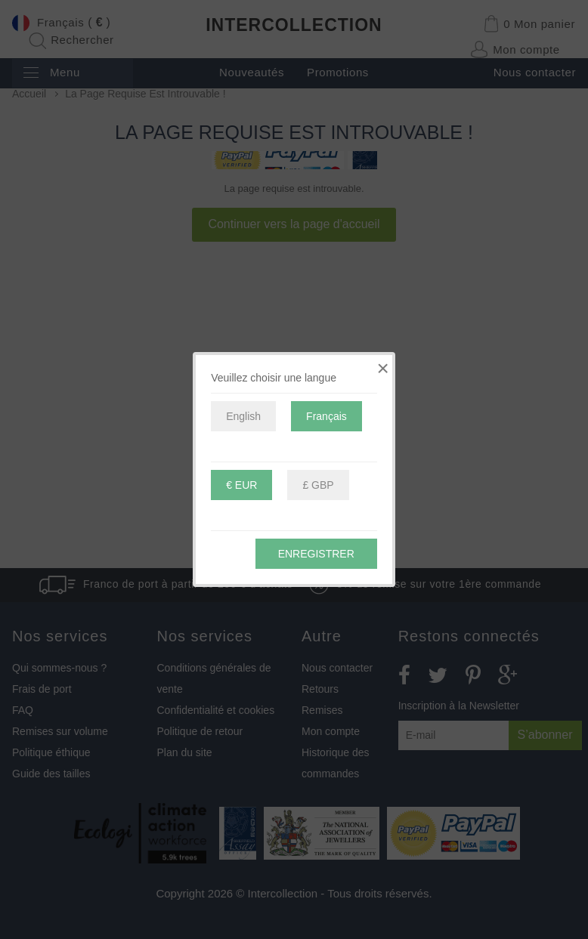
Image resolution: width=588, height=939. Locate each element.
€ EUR (241, 485)
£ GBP (317, 485)
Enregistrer (316, 554)
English (243, 416)
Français (326, 416)
